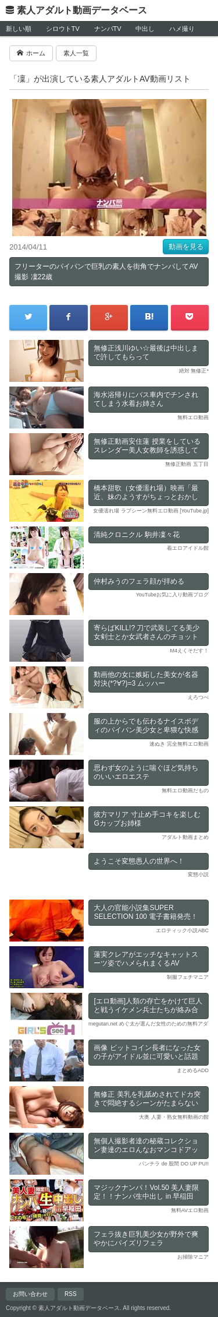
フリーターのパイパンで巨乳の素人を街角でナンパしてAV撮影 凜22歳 (106, 271)
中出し (145, 28)
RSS (71, 1294)
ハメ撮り (182, 28)
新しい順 (18, 28)
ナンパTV (107, 28)
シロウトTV (63, 28)
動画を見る (186, 247)
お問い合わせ (30, 1294)
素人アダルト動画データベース (82, 10)
